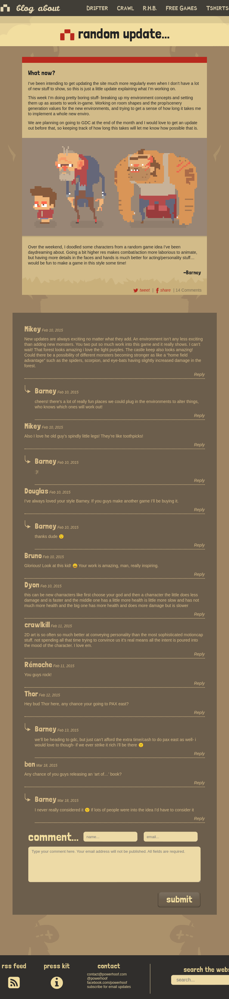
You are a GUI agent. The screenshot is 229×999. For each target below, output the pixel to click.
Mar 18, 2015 (46, 765)
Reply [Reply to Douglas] (199, 509)
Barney (45, 390)
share (164, 290)
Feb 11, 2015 (61, 626)
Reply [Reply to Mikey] (199, 374)
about (48, 8)
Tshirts (217, 8)
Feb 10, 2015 (52, 330)
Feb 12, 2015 (49, 695)
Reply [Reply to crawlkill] (199, 654)
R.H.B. (150, 8)
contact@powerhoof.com (107, 974)
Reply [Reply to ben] (199, 782)
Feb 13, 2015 (67, 730)
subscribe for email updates (109, 987)
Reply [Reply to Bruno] (199, 574)
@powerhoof (97, 978)
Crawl (125, 8)
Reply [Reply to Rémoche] (199, 683)
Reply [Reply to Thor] (199, 712)
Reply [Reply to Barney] (199, 415)
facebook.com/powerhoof (107, 983)
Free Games (181, 8)
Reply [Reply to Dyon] (199, 614)
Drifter (97, 8)
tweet (142, 290)
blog (25, 8)
